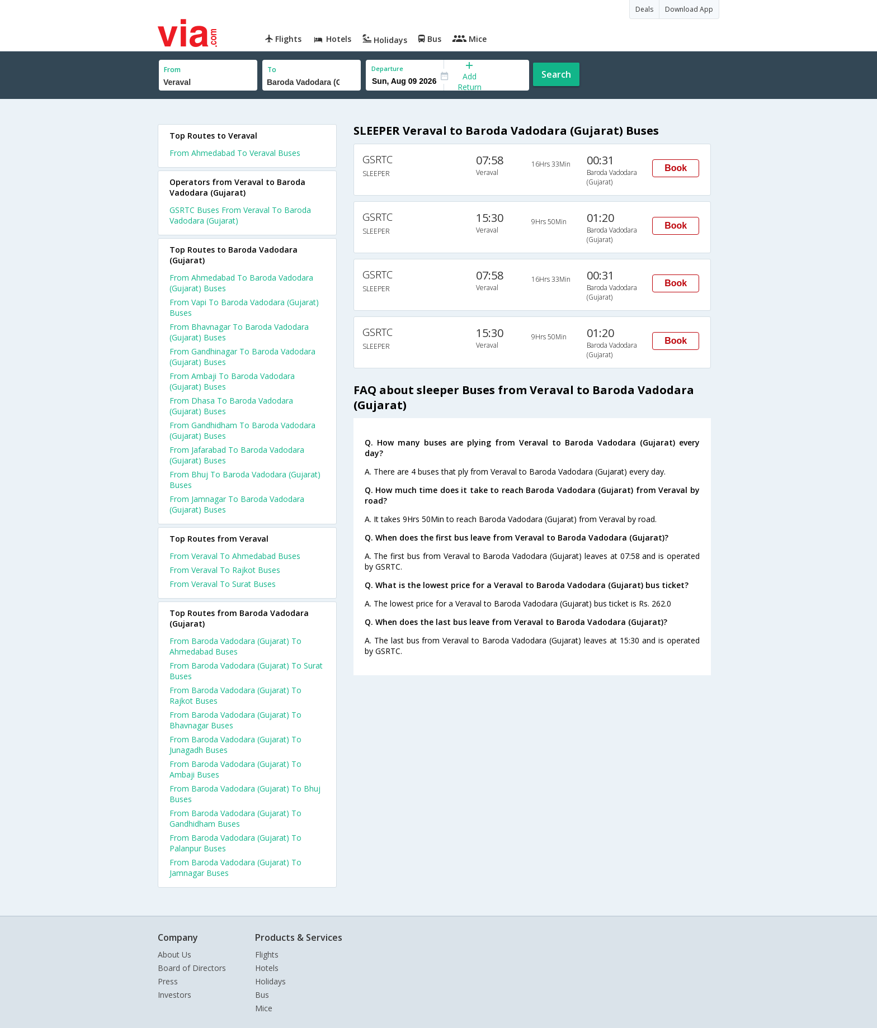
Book (675, 168)
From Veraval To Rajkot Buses (224, 570)
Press (168, 981)
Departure (387, 68)
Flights (267, 954)
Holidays (270, 981)
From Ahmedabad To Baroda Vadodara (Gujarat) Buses (241, 282)
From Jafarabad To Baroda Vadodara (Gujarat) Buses (236, 455)
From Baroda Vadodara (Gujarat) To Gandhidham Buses (235, 818)
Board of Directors (192, 968)
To (271, 69)
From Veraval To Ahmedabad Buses (234, 556)
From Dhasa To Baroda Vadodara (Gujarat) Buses (231, 405)
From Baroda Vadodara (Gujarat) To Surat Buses (246, 670)
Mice (263, 1008)
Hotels (267, 968)
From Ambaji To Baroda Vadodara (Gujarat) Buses (232, 381)
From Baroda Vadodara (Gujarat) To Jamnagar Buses (235, 867)
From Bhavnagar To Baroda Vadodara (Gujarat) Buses (239, 332)
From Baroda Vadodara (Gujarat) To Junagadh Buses (235, 744)
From (172, 69)
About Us (174, 954)
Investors (174, 994)
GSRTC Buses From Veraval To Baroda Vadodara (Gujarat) (240, 215)
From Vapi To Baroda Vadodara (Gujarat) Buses (244, 307)
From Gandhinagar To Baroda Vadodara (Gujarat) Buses (242, 356)
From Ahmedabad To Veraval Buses (234, 153)
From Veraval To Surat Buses (222, 584)
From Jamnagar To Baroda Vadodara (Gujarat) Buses (236, 504)
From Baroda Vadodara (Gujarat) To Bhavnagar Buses (235, 720)
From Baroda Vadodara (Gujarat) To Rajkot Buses (235, 695)
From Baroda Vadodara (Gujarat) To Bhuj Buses (244, 793)
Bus (262, 994)
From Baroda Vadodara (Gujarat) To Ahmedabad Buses (235, 646)
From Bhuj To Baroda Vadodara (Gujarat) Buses (244, 479)
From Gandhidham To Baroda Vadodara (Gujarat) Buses (242, 430)
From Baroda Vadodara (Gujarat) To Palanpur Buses (235, 843)
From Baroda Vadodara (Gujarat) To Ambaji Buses (235, 769)
